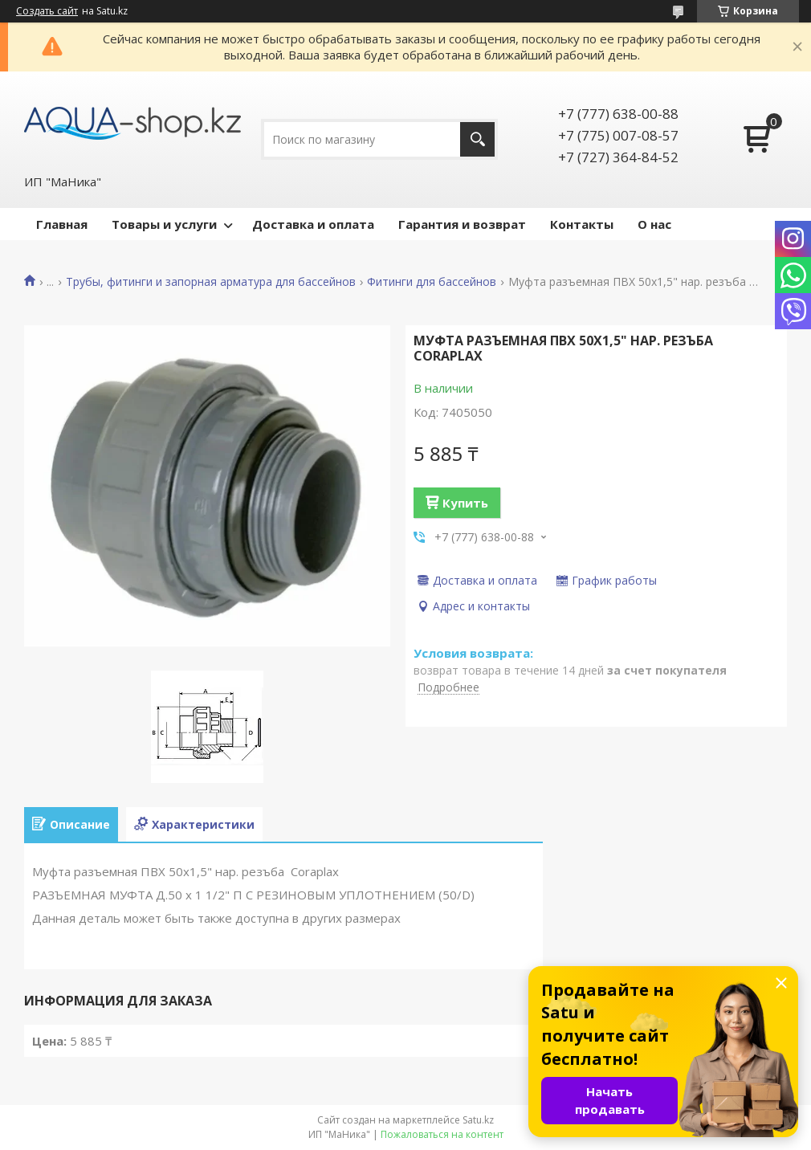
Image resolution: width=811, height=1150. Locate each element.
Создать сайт (47, 11)
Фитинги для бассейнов (431, 282)
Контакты (581, 224)
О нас (654, 224)
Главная (62, 224)
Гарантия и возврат (462, 224)
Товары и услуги (164, 224)
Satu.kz (478, 1120)
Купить (465, 503)
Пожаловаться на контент (442, 1134)
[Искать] (477, 139)
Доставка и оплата (313, 224)
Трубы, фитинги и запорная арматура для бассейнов (211, 282)
